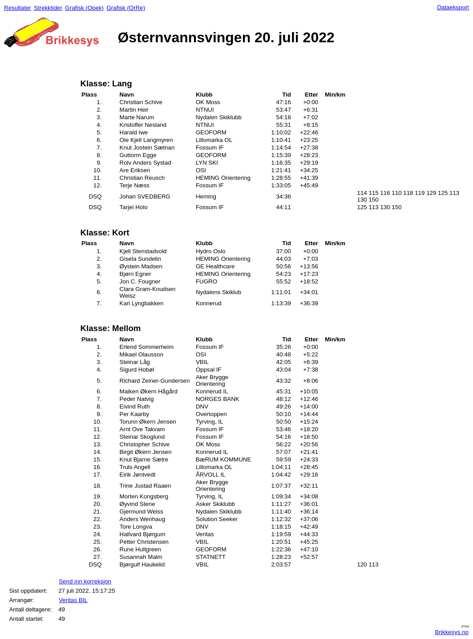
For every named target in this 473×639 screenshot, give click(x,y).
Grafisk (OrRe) (125, 7)
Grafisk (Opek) (84, 7)
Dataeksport (453, 7)
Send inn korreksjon (85, 581)
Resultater (17, 7)
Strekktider (48, 7)
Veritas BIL (73, 600)
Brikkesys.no (452, 632)
